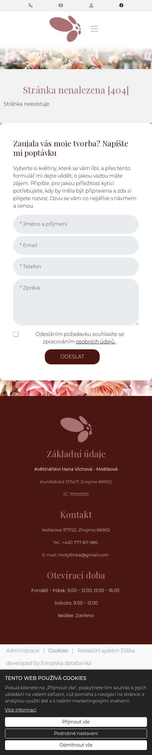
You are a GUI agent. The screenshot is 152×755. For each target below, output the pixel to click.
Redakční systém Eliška (106, 651)
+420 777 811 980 (80, 542)
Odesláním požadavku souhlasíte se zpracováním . (79, 338)
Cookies (58, 651)
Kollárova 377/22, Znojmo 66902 (76, 530)
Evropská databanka (66, 663)
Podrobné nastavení (76, 733)
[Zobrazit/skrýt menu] (94, 29)
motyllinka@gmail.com (83, 555)
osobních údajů (96, 342)
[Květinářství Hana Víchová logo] (65, 28)
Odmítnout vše (76, 745)
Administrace (22, 651)
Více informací (20, 710)
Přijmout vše (76, 722)
